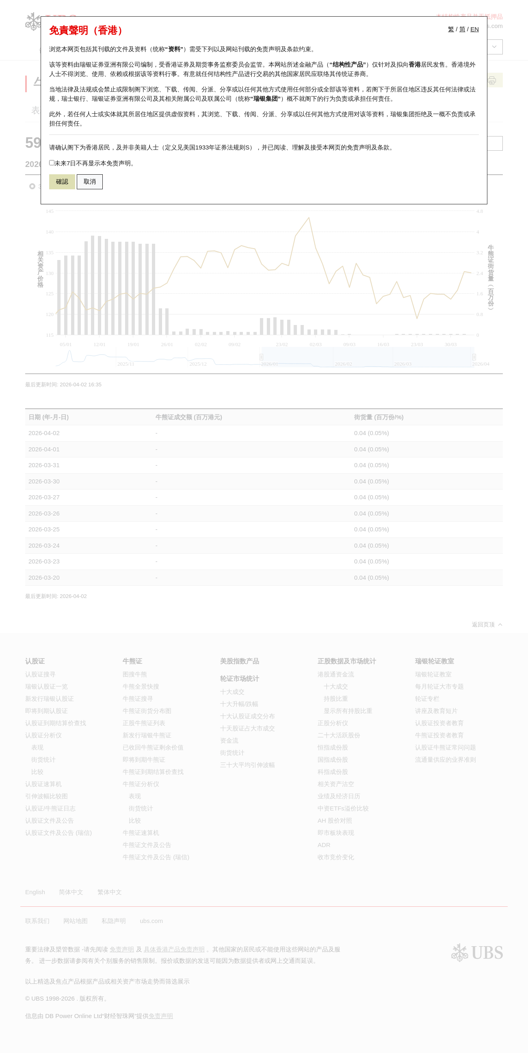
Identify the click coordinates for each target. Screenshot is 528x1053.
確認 (62, 181)
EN (474, 29)
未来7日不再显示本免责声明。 (93, 163)
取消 (90, 181)
